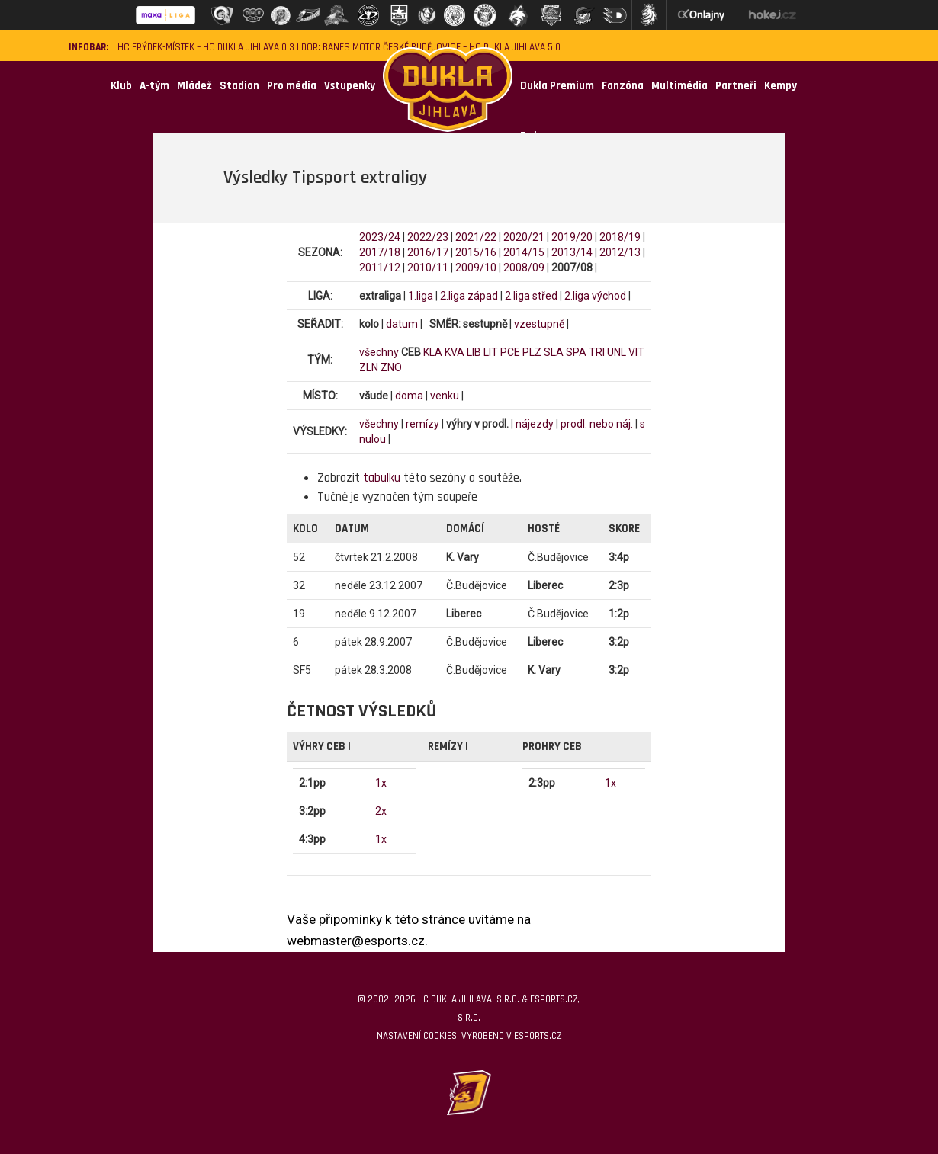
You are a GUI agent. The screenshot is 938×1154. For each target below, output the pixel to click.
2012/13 (620, 252)
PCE (510, 352)
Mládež (194, 86)
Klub (121, 86)
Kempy (780, 86)
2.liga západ (469, 296)
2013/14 (572, 252)
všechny (379, 352)
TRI (597, 352)
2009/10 (475, 267)
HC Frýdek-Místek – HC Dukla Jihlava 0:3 (205, 47)
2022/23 (427, 237)
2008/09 (523, 267)
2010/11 (427, 267)
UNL (616, 352)
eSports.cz (537, 1036)
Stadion (239, 86)
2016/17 (427, 252)
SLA (554, 352)
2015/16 (475, 252)
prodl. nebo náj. (597, 424)
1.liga (420, 296)
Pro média (291, 86)
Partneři (736, 86)
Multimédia (679, 86)
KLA (432, 352)
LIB (474, 352)
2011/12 (379, 267)
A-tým (154, 86)
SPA (576, 352)
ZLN (368, 367)
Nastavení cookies (417, 1036)
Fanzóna (623, 86)
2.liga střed (531, 296)
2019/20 (572, 237)
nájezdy (535, 424)
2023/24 (379, 237)
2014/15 (523, 252)
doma (409, 395)
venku (444, 395)
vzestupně (539, 324)
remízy (422, 424)
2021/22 (475, 237)
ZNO (391, 367)
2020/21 (523, 237)
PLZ (531, 352)
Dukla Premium (557, 86)
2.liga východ (595, 296)
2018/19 (620, 237)
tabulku (381, 478)
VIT (636, 352)
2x (381, 811)
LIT (490, 352)
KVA (454, 352)
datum (402, 324)
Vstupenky (349, 86)
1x (381, 783)
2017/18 (379, 252)
